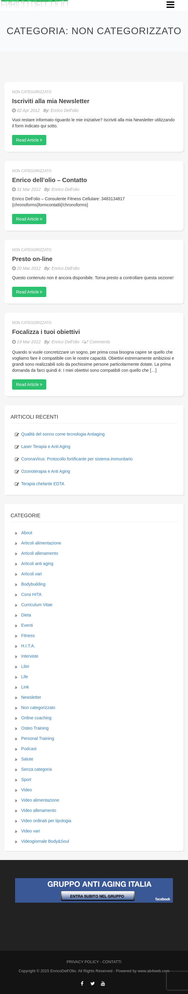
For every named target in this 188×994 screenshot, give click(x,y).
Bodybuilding (33, 584)
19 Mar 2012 (29, 341)
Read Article (29, 140)
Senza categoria (36, 769)
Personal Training (37, 738)
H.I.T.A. (28, 645)
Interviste (29, 656)
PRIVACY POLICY (82, 962)
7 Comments (96, 341)
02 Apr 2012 (28, 110)
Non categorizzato (31, 92)
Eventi (27, 625)
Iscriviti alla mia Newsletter (50, 101)
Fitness (28, 635)
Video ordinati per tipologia (46, 820)
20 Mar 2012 (29, 268)
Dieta (26, 615)
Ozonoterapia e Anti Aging (45, 471)
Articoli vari (31, 573)
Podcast (29, 748)
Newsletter (31, 697)
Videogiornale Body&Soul (45, 841)
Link (25, 687)
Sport (26, 779)
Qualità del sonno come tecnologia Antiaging (63, 434)
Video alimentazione (40, 800)
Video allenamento (38, 810)
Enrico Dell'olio (65, 110)
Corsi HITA (31, 594)
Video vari (30, 831)
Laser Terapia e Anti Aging (45, 446)
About (26, 532)
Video (26, 789)
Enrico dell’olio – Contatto (49, 180)
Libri (25, 666)
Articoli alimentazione (41, 543)
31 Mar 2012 (29, 189)
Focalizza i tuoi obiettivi (46, 332)
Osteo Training (35, 728)
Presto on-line (32, 259)
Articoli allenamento (39, 553)
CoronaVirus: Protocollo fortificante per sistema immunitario (77, 458)
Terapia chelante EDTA (42, 483)
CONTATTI (112, 962)
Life (24, 676)
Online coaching (36, 717)
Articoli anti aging (37, 563)
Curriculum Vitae (36, 604)
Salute (27, 759)
